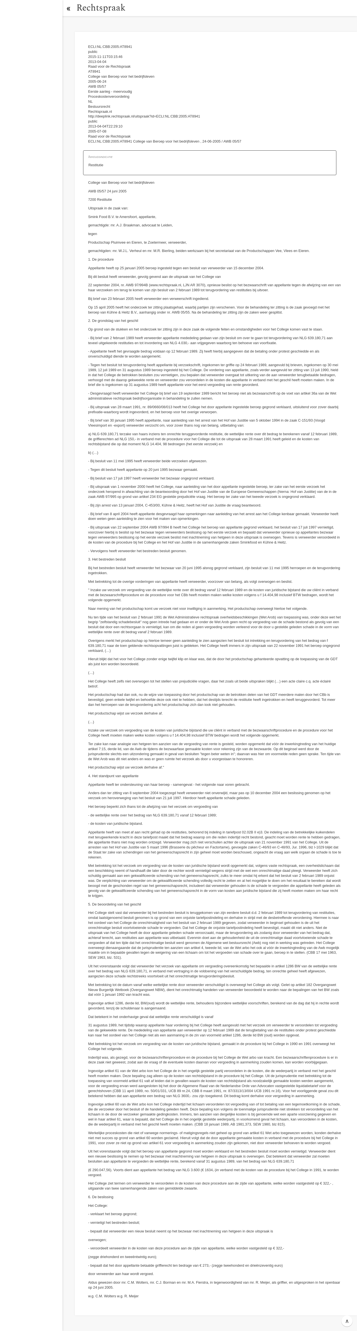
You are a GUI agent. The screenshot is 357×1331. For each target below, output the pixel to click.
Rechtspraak (101, 8)
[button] (68, 8)
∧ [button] (347, 1321)
